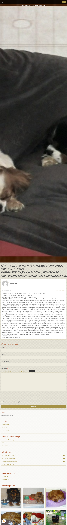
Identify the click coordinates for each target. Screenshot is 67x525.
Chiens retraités (6, 467)
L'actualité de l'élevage (8, 440)
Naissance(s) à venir (7, 443)
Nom (2, 347)
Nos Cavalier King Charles (33, 458)
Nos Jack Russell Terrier (33, 455)
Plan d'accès (5, 430)
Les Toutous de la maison (33, 461)
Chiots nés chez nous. (8, 464)
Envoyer (33, 406)
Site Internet (5, 361)
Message (4, 368)
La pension (5, 476)
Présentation (5, 424)
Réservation (5, 479)
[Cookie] (4, 521)
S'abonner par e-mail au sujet (10, 402)
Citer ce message (60, 290)
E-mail (3, 354)
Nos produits (5, 427)
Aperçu (31, 371)
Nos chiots (5, 446)
